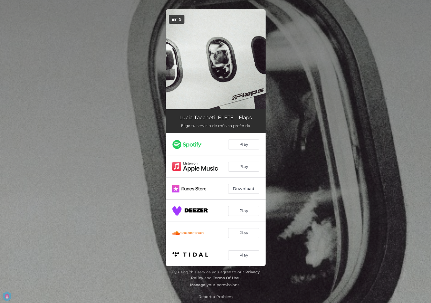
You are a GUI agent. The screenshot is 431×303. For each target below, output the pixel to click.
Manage (197, 284)
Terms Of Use (226, 278)
